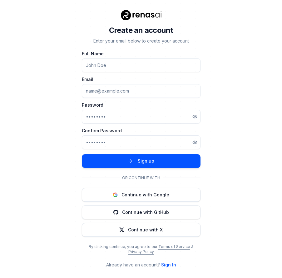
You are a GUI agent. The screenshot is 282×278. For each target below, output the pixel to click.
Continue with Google (141, 194)
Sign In (168, 264)
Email (87, 79)
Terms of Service (174, 246)
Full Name (93, 54)
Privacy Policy (141, 251)
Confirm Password (102, 131)
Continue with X (141, 229)
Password (92, 105)
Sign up (141, 161)
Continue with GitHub (141, 212)
